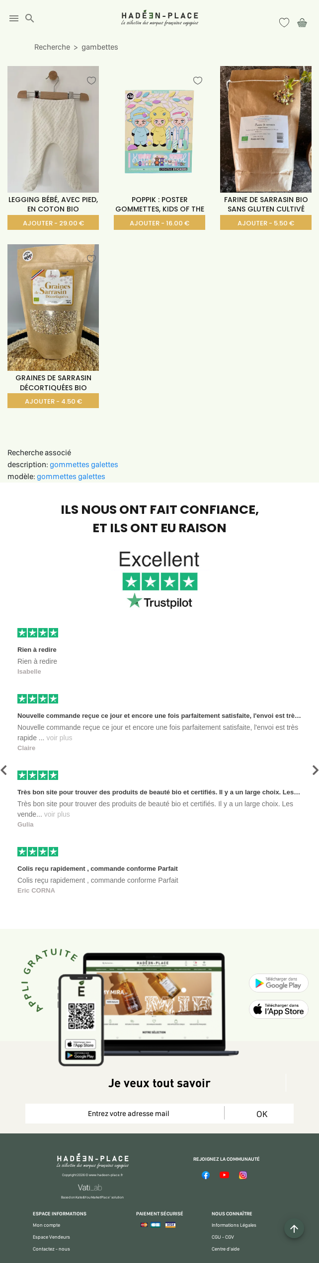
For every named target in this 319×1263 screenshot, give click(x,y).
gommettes (70, 464)
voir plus (59, 738)
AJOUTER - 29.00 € (53, 223)
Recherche (52, 47)
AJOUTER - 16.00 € (159, 223)
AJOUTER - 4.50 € (53, 401)
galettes (104, 464)
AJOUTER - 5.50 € (266, 223)
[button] (3, 770)
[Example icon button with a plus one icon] (294, 1228)
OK (261, 1114)
